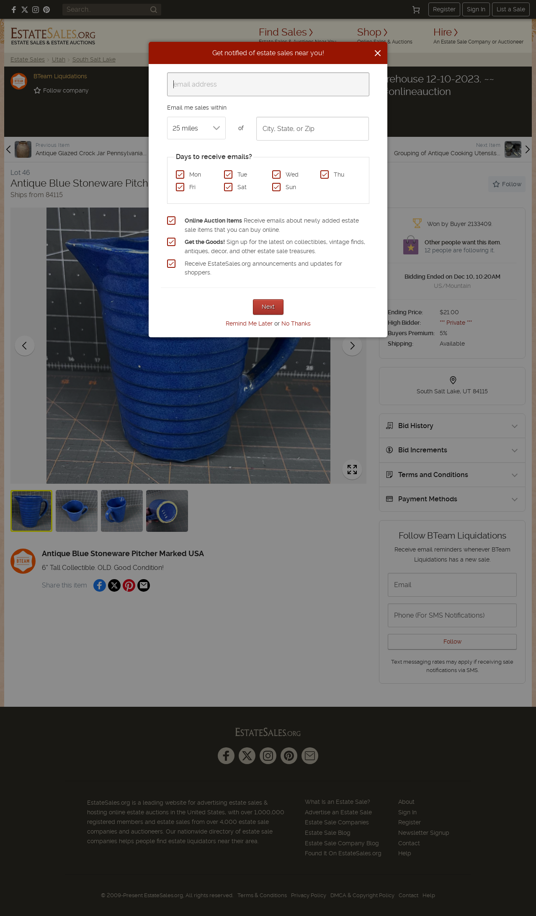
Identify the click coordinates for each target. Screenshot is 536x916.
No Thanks (296, 323)
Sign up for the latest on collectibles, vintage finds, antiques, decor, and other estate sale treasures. (275, 246)
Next (268, 306)
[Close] (377, 53)
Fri (192, 187)
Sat (242, 187)
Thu (339, 174)
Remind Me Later (249, 323)
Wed (292, 174)
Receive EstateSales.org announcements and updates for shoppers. (263, 268)
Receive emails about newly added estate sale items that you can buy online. (272, 225)
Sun (291, 187)
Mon (195, 174)
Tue (242, 174)
